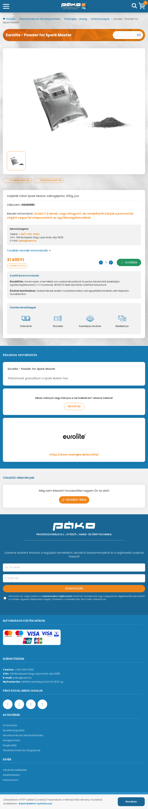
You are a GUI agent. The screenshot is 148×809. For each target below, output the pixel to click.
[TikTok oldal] (42, 704)
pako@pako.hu (27, 240)
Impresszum (10, 780)
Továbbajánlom (17, 180)
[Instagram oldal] (31, 704)
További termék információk (29, 250)
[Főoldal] (74, 6)
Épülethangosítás (13, 730)
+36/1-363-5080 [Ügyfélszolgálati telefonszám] (24, 669)
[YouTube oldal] (19, 704)
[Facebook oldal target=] (8, 704)
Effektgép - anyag (76, 19)
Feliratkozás (74, 588)
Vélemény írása (74, 500)
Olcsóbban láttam (17, 266)
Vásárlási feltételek (15, 770)
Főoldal (9, 19)
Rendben (131, 801)
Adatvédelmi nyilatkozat (35, 803)
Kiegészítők (10, 745)
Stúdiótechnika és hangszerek (21, 750)
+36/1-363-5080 (29, 234)
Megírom (74, 406)
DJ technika (10, 725)
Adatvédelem (11, 775)
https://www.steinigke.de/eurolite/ (74, 454)
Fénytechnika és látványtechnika (40, 19)
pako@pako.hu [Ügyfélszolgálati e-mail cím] (22, 677)
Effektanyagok (100, 19)
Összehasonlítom (49, 180)
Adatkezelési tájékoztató (57, 596)
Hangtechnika (11, 740)
